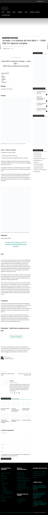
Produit (3, 78)
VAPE (2, 495)
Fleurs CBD (4, 482)
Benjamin (5, 48)
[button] (41, 1)
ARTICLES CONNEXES (6, 398)
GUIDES (2, 474)
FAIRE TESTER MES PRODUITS (40, 158)
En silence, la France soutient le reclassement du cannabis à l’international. (40, 503)
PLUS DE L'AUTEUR (15, 398)
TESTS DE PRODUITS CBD (10, 36)
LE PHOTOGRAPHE (20, 498)
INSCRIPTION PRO (37, 153)
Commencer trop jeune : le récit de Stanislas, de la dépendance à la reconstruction (39, 495)
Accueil (3, 36)
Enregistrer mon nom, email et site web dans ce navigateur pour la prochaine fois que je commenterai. (15, 455)
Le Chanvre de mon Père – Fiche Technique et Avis (24, 374)
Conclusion (4, 82)
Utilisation (4, 79)
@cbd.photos (13, 143)
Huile (17, 36)
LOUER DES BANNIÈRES (38, 164)
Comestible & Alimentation (7, 491)
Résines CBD (4, 484)
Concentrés (4, 487)
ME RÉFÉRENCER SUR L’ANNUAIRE (24, 480)
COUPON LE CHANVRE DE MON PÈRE (7, 374)
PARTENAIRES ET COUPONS (6, 497)
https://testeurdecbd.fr (13, 382)
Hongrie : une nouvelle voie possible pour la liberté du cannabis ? (39, 487)
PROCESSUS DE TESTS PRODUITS (40, 169)
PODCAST (3, 499)
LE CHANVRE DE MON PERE (9, 358)
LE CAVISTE (19, 502)
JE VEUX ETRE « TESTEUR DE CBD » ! (40, 473)
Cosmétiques (5, 489)
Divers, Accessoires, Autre (7, 493)
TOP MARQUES (4, 476)
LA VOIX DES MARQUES (38, 166)
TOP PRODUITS (4, 478)
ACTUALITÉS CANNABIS (5, 473)
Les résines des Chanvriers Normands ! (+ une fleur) (5, 421)
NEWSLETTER (3, 501)
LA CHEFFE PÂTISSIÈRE (21, 500)
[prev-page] (1, 425)
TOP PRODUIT (16, 37)
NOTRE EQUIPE (37, 171)
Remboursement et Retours (28, 512)
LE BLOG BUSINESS (37, 156)
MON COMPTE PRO (37, 154)
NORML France (38, 482)
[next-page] (3, 425)
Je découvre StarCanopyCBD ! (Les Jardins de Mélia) (15, 410)
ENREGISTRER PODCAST (38, 168)
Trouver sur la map (7, 357)
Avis (2, 80)
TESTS (2, 480)
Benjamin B (9, 143)
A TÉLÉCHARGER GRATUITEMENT (39, 471)
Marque (3, 76)
